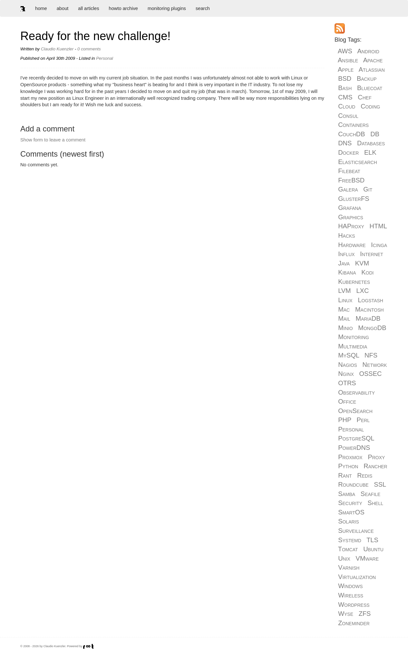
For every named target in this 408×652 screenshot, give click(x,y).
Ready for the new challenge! (95, 36)
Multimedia (352, 346)
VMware (367, 558)
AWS (345, 51)
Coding (370, 106)
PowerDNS (354, 447)
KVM (362, 263)
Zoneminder (354, 622)
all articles (88, 8)
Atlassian (372, 69)
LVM (344, 290)
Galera (348, 189)
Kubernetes (354, 281)
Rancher (375, 466)
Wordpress (353, 604)
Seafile (371, 493)
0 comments (89, 49)
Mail (344, 318)
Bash (345, 87)
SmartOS (351, 512)
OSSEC (370, 373)
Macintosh (369, 309)
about (63, 8)
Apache (373, 60)
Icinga (379, 244)
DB (374, 134)
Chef (364, 97)
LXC (362, 290)
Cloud (346, 106)
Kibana (347, 272)
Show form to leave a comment (52, 139)
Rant (345, 475)
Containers (353, 124)
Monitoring (353, 336)
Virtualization (357, 576)
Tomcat (348, 549)
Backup (367, 78)
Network (375, 364)
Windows (350, 585)
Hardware (351, 244)
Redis (364, 475)
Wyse (345, 613)
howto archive (123, 8)
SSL (380, 484)
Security (350, 502)
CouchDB (351, 134)
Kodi (367, 272)
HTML (378, 226)
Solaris (348, 521)
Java (344, 263)
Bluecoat (369, 87)
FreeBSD (351, 180)
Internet (371, 253)
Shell (375, 502)
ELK (370, 152)
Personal (104, 58)
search (203, 8)
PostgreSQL (356, 438)
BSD (344, 78)
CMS (345, 97)
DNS (345, 143)
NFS (370, 355)
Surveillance (356, 530)
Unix (344, 558)
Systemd (349, 539)
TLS (372, 539)
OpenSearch (355, 410)
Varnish (348, 567)
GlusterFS (353, 198)
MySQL (348, 355)
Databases (371, 143)
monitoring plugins (167, 8)
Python (348, 466)
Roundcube (353, 484)
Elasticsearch (357, 161)
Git (367, 189)
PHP (344, 419)
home (41, 8)
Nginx (346, 373)
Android (368, 51)
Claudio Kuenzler (57, 49)
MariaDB (367, 318)
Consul (348, 115)
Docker (348, 152)
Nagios (347, 364)
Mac (344, 309)
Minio (345, 327)
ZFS (365, 613)
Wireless (350, 595)
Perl (363, 419)
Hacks (346, 235)
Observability (356, 392)
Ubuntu (373, 549)
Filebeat (349, 170)
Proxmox (350, 457)
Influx (346, 253)
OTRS (347, 383)
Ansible (348, 60)
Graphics (350, 217)
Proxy (376, 457)
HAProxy (351, 226)
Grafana (349, 207)
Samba (346, 493)
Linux (345, 300)
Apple (346, 69)
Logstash (370, 300)
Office (347, 401)
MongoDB (372, 327)
